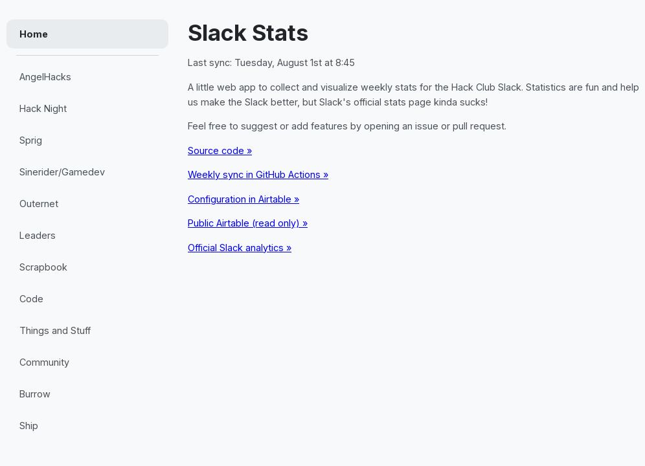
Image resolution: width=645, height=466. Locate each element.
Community (44, 362)
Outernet (38, 203)
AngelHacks (45, 76)
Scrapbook (43, 266)
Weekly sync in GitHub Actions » (258, 174)
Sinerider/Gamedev (62, 171)
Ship (28, 425)
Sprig (30, 140)
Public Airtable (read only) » (248, 222)
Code (31, 298)
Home (33, 33)
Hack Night (43, 108)
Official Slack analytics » (239, 247)
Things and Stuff (55, 330)
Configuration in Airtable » (243, 199)
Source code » (220, 150)
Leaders (37, 235)
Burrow (35, 393)
